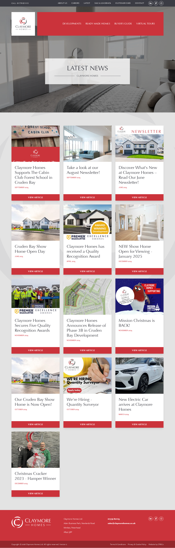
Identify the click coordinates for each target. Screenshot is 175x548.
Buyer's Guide (123, 23)
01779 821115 (23, 3)
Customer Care (122, 3)
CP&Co (161, 544)
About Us (62, 3)
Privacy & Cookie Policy (137, 544)
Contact (139, 3)
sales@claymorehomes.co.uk (121, 523)
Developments (72, 23)
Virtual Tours (145, 23)
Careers (75, 3)
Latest (87, 3)
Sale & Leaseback (102, 3)
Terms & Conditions (118, 544)
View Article (35, 197)
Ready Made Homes (98, 23)
